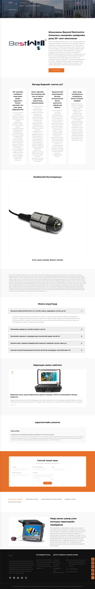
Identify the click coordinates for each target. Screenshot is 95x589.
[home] (13, 2)
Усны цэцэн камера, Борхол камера (47, 260)
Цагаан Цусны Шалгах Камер (43, 560)
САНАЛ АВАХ (56, 70)
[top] (92, 577)
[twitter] (26, 578)
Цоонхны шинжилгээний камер (44, 562)
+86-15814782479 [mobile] (71, 569)
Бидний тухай (56, 562)
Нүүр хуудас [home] (56, 560)
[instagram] (14, 578)
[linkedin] (18, 578)
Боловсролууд (56, 568)
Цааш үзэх (13, 404)
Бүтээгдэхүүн (56, 564)
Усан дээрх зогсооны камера (43, 566)
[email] (73, 571)
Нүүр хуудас (13, 9)
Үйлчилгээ (55, 566)
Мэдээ (21, 5)
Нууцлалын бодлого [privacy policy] (76, 586)
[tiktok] (22, 578)
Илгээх (47, 483)
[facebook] (10, 578)
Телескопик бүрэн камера (43, 564)
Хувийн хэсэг (39, 568)
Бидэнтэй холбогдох (33, 5)
